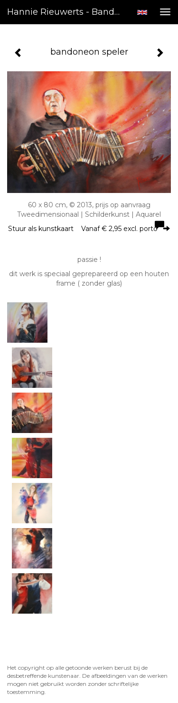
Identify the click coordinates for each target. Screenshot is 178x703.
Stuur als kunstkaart (89, 228)
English (142, 12)
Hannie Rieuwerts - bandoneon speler (68, 12)
